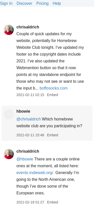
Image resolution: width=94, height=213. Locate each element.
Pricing (42, 3)
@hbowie (24, 159)
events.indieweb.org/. (35, 173)
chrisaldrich (27, 27)
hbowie (23, 111)
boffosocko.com (54, 88)
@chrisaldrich (28, 119)
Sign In (6, 3)
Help (57, 3)
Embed (52, 95)
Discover (24, 3)
